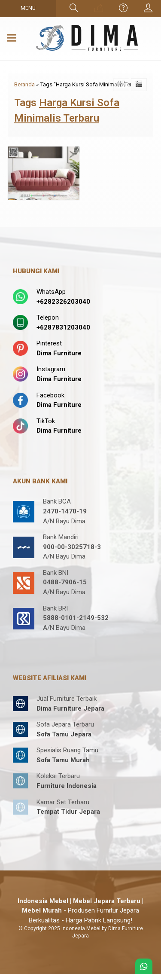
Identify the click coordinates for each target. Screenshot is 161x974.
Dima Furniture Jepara (70, 708)
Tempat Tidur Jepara (68, 811)
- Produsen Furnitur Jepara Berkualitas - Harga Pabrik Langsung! (80, 910)
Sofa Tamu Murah (63, 760)
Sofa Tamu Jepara (63, 734)
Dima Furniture (59, 353)
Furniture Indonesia (66, 786)
